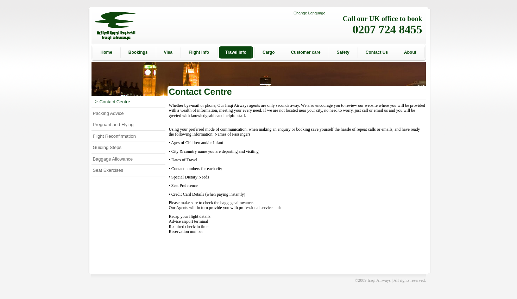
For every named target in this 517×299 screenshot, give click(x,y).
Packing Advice (108, 113)
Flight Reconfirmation (114, 136)
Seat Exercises (108, 170)
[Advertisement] (457, 149)
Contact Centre (112, 101)
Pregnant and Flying (113, 124)
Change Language (310, 13)
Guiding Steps (107, 147)
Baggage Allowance (113, 159)
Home (106, 52)
